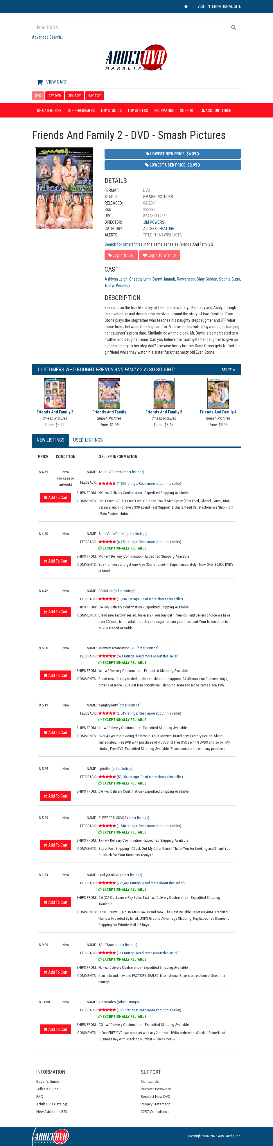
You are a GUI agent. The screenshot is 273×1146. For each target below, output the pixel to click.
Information (164, 110)
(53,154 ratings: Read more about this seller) (150, 777)
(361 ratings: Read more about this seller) (148, 953)
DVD (38, 96)
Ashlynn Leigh (116, 279)
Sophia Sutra (229, 279)
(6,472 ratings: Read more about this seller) (149, 542)
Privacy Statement (155, 1104)
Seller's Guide (47, 1089)
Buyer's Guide (47, 1081)
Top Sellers (137, 110)
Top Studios (111, 110)
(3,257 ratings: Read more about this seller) (149, 1010)
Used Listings (88, 440)
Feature (166, 228)
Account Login (216, 110)
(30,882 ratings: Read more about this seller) (150, 599)
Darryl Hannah (163, 279)
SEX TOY (74, 96)
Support (187, 110)
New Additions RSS (51, 1111)
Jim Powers (153, 222)
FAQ (39, 1096)
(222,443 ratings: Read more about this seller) (151, 883)
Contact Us (150, 1081)
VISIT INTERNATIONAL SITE (219, 6)
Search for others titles (124, 244)
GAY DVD (55, 96)
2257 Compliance (155, 1111)
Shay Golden (207, 279)
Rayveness (186, 279)
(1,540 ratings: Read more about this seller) (149, 826)
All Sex (150, 228)
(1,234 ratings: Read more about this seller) (149, 483)
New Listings (50, 440)
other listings (133, 472)
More (228, 370)
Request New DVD (155, 1096)
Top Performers (81, 110)
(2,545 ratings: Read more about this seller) (149, 713)
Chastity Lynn (140, 279)
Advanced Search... (48, 37)
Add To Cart (55, 497)
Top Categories (48, 110)
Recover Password (156, 1089)
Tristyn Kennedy (117, 285)
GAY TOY (94, 96)
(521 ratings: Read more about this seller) (148, 656)
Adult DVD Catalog (51, 1104)
